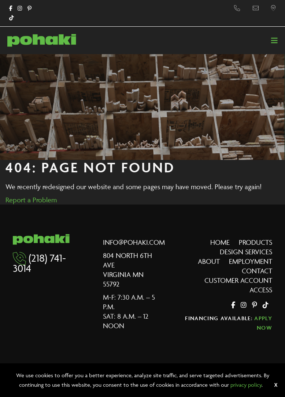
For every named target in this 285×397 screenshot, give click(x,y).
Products (255, 242)
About (209, 261)
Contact (257, 270)
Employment (250, 261)
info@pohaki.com (134, 242)
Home (220, 242)
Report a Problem (31, 199)
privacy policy (246, 384)
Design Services (246, 251)
